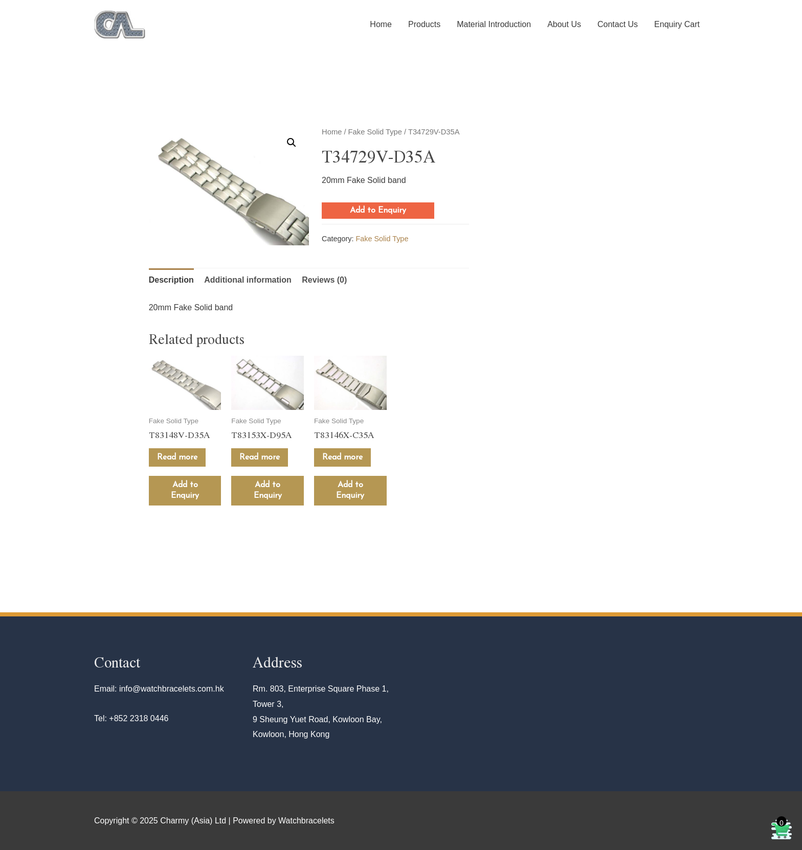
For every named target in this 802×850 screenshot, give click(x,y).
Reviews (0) (324, 279)
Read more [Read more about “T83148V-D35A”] (177, 457)
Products (424, 24)
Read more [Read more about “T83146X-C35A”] (342, 457)
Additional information (248, 279)
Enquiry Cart (677, 24)
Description (171, 279)
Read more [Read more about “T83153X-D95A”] (259, 457)
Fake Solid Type (375, 132)
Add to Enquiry (378, 210)
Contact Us (617, 24)
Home (381, 24)
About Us (564, 24)
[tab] (171, 280)
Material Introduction (494, 24)
